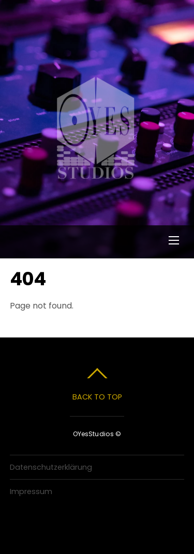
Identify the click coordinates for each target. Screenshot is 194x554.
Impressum (31, 491)
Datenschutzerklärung (51, 467)
